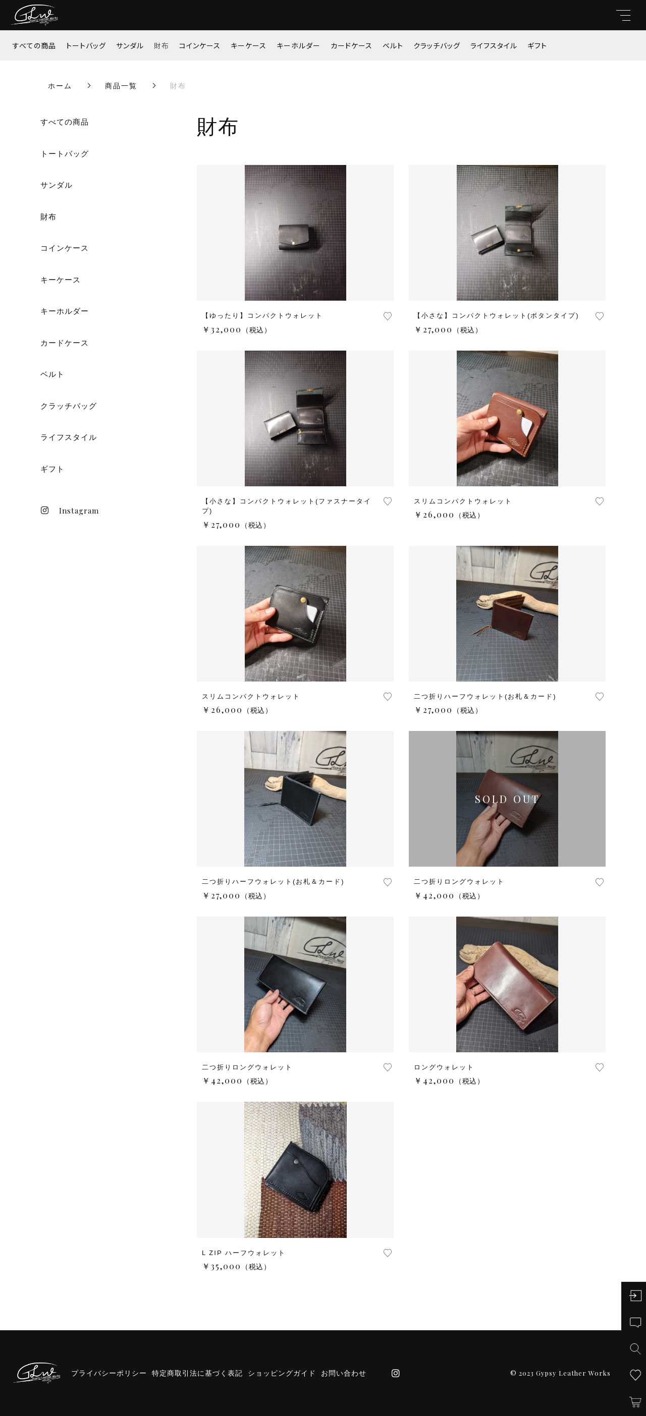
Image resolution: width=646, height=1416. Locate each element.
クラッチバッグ (436, 45)
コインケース (200, 45)
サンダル (130, 45)
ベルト (393, 45)
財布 (161, 45)
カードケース (351, 45)
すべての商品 (34, 45)
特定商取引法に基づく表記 (197, 1373)
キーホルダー (298, 45)
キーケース (248, 45)
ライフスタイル (493, 45)
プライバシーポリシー (109, 1373)
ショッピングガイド (282, 1373)
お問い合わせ (343, 1373)
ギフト (537, 45)
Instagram (69, 510)
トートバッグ (86, 45)
